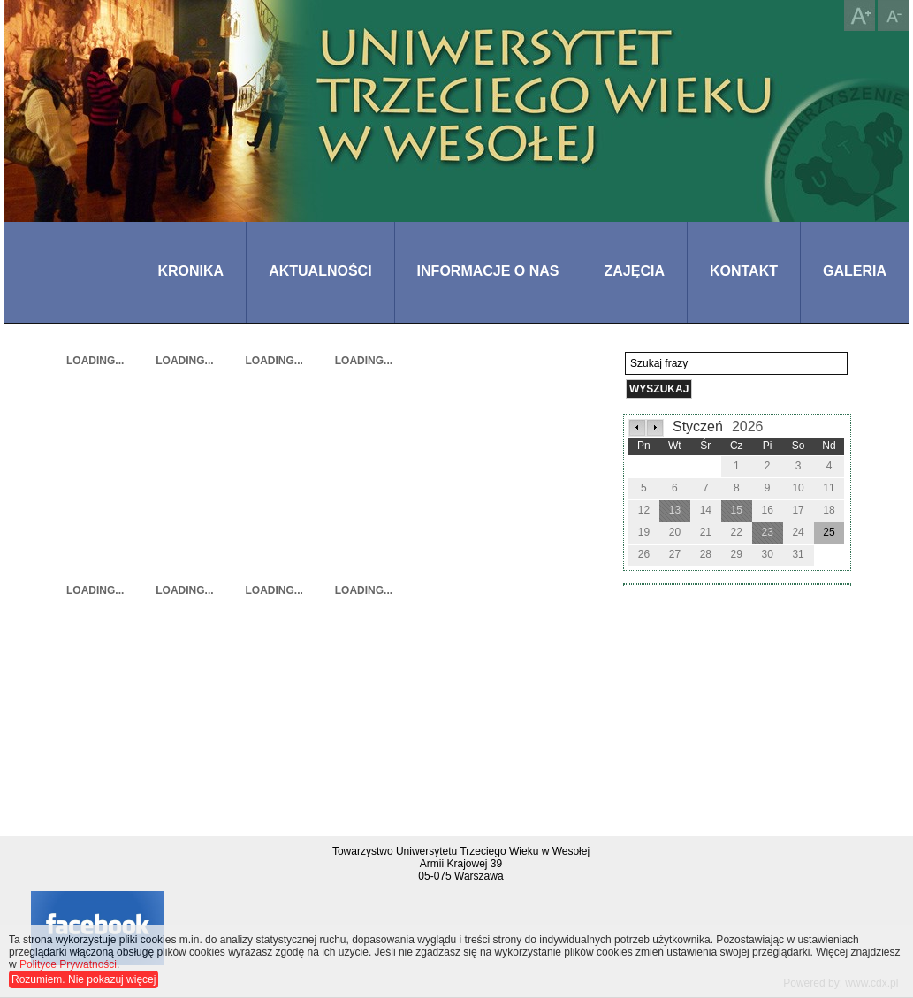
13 (675, 510)
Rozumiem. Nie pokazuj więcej (83, 979)
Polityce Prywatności (68, 964)
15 (736, 510)
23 (766, 532)
